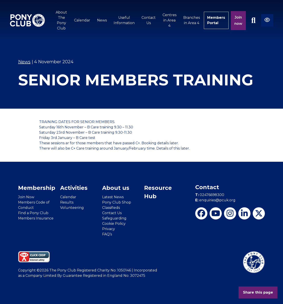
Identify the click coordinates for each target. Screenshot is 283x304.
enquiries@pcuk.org (215, 200)
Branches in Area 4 (191, 20)
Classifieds (111, 208)
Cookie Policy (114, 223)
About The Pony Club (61, 20)
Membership (36, 188)
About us (115, 188)
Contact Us (148, 20)
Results (66, 202)
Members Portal (216, 20)
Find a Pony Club (33, 213)
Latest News (113, 197)
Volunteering (72, 208)
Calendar (82, 20)
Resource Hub (158, 192)
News (102, 20)
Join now (238, 20)
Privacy (108, 229)
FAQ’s (107, 234)
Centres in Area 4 (169, 20)
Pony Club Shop (116, 202)
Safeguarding (114, 218)
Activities (74, 188)
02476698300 (209, 195)
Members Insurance (36, 218)
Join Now (26, 197)
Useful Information (123, 20)
